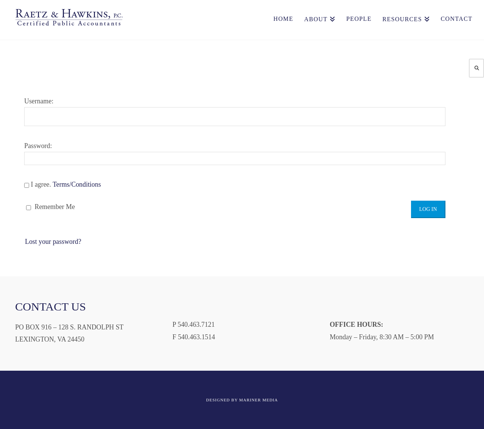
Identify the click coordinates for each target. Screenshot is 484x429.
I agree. (62, 184)
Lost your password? (53, 241)
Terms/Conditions (77, 184)
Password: (234, 153)
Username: (234, 111)
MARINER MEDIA (258, 400)
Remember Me (50, 207)
